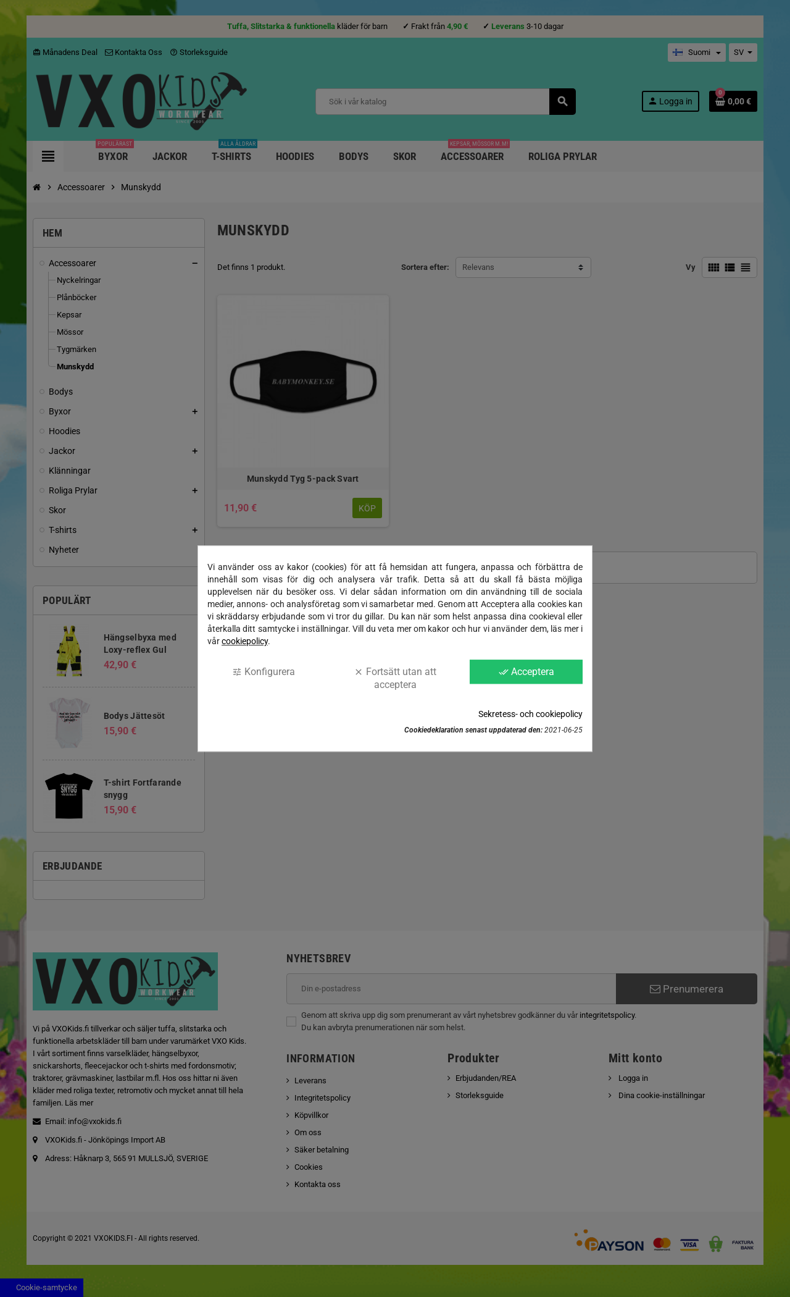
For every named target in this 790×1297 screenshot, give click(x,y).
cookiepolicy (245, 641)
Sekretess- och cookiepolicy (530, 714)
